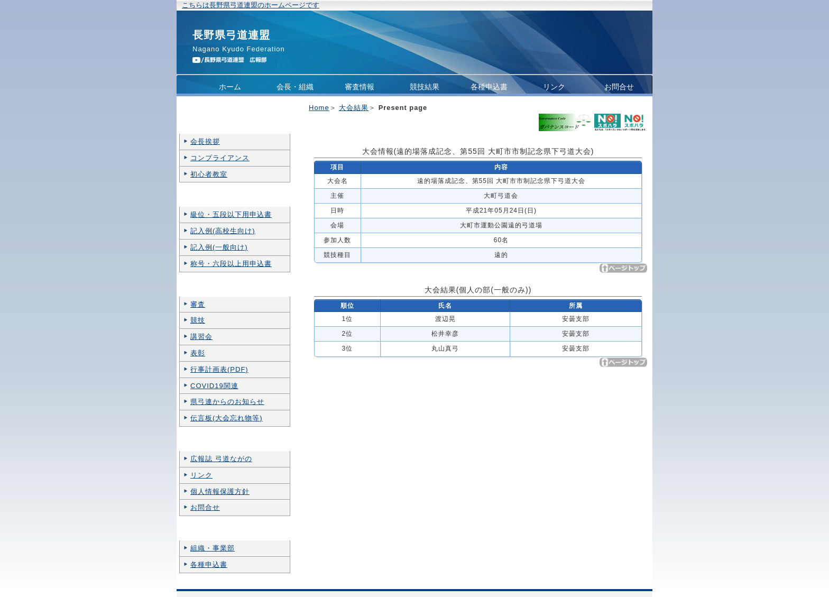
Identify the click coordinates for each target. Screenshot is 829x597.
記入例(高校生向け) (222, 231)
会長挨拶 (205, 141)
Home (319, 108)
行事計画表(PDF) (219, 369)
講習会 (201, 337)
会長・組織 (295, 86)
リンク (554, 86)
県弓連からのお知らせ (227, 402)
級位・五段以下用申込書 (231, 214)
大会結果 (354, 108)
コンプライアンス (230, 108)
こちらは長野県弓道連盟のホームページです (250, 5)
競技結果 (424, 86)
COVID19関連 (214, 386)
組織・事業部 (212, 548)
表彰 (197, 353)
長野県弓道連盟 (231, 35)
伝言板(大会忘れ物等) (226, 418)
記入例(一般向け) (219, 247)
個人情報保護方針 (220, 491)
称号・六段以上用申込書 (231, 264)
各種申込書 (489, 86)
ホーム (230, 86)
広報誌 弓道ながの (221, 459)
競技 (197, 320)
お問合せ (619, 86)
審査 (197, 304)
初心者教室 (208, 174)
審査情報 (359, 86)
